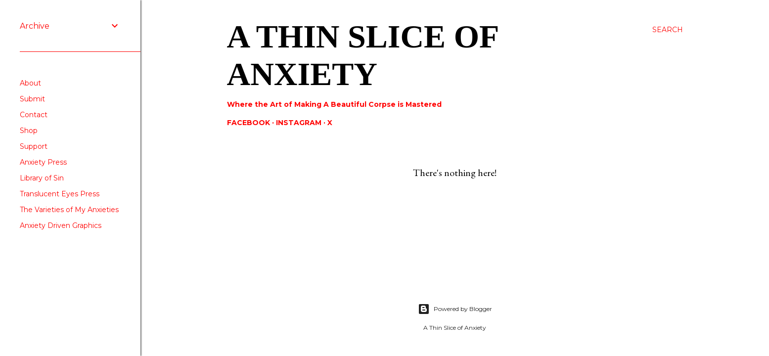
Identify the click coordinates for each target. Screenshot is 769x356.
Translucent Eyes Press (59, 193)
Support (33, 146)
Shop (29, 130)
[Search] (667, 30)
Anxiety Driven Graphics (60, 225)
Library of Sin (42, 178)
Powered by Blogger (455, 309)
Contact (33, 114)
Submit (32, 98)
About (30, 83)
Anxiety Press (43, 162)
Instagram (298, 122)
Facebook (248, 122)
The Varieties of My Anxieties (69, 209)
